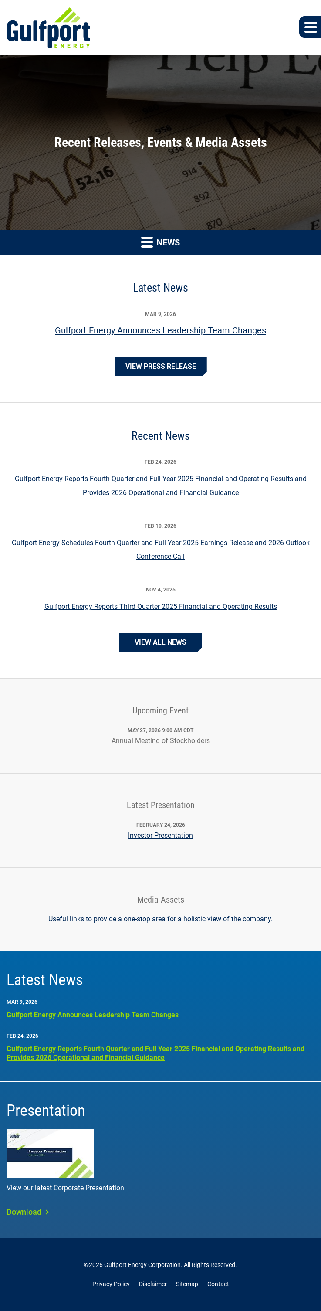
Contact (218, 1284)
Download (24, 1211)
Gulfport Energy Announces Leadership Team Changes (160, 330)
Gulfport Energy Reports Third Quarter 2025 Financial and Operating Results (160, 606)
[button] (310, 27)
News (160, 242)
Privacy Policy (111, 1284)
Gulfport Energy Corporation (142, 1264)
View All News (160, 642)
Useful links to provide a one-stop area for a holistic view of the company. (160, 919)
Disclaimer (153, 1284)
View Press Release (160, 366)
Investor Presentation (160, 835)
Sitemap (187, 1284)
